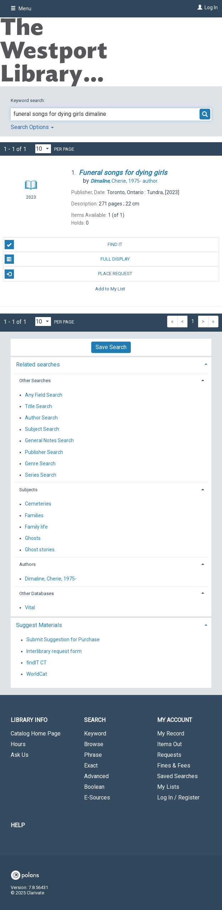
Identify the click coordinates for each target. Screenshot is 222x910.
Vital (30, 607)
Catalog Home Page (36, 733)
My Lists (168, 786)
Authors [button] (27, 564)
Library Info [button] (29, 720)
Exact (91, 765)
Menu (21, 8)
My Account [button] (174, 720)
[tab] (111, 364)
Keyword (95, 733)
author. (124, 181)
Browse (93, 744)
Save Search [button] (111, 347)
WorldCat (36, 674)
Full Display (67, 259)
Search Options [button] (32, 127)
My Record (170, 733)
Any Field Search (43, 395)
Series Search (40, 475)
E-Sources (97, 797)
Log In (211, 7)
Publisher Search (44, 452)
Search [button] (94, 720)
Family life (36, 527)
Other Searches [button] (35, 380)
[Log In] (199, 7)
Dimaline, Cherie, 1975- (51, 579)
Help (18, 825)
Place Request (68, 274)
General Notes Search (49, 441)
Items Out (169, 744)
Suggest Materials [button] (39, 625)
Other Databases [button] (36, 593)
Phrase (93, 754)
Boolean (94, 786)
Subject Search (42, 429)
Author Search (41, 418)
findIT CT (36, 662)
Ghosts (33, 538)
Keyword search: (28, 100)
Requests (169, 754)
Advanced (96, 776)
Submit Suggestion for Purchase (63, 640)
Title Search (38, 406)
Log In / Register (178, 797)
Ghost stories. (40, 550)
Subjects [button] (28, 489)
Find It (64, 244)
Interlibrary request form (54, 651)
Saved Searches (177, 776)
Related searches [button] (38, 364)
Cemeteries (38, 504)
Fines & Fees (173, 765)
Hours (18, 744)
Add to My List (110, 288)
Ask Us (20, 754)
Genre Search (40, 463)
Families (34, 515)
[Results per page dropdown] (43, 148)
